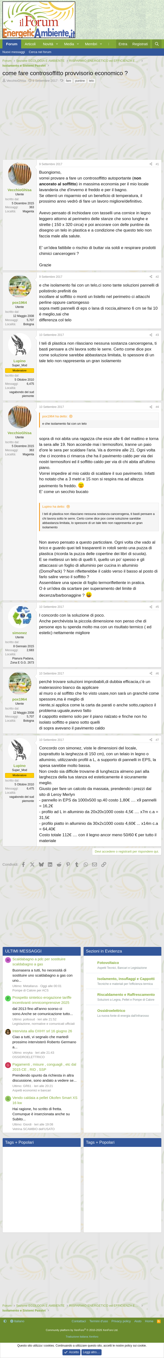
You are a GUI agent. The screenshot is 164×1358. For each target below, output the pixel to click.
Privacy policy (121, 1320)
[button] (57, 43)
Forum (11, 44)
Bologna (28, 324)
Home (149, 1320)
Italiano (17, 1320)
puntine (80, 80)
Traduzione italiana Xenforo (82, 1335)
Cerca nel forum (40, 52)
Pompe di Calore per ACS (30, 989)
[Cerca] (157, 43)
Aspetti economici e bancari (31, 1089)
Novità (48, 44)
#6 (157, 672)
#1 (157, 164)
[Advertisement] (82, 120)
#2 (157, 277)
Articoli (30, 44)
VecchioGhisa (16, 80)
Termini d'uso (98, 1320)
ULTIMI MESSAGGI (23, 950)
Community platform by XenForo (82, 1329)
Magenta (28, 211)
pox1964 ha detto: (55, 416)
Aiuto (138, 1320)
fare (68, 80)
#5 (157, 606)
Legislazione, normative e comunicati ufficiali (43, 1023)
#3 (157, 335)
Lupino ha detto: (53, 506)
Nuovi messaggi (13, 52)
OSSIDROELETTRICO (28, 1056)
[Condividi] (151, 164)
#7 (157, 739)
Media (69, 44)
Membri (91, 44)
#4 (157, 407)
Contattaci (79, 1320)
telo (91, 80)
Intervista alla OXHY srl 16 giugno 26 (42, 1030)
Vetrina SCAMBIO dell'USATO (33, 1128)
